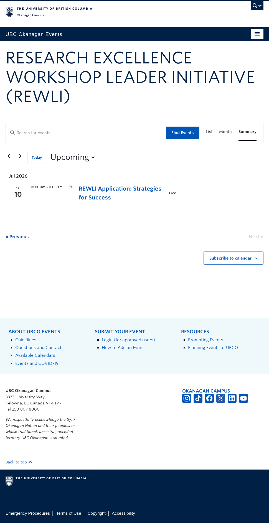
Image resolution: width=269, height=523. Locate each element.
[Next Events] (19, 156)
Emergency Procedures (28, 513)
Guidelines (25, 339)
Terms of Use (68, 513)
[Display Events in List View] (209, 131)
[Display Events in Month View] (225, 131)
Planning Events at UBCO (213, 347)
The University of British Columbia (115, 11)
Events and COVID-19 (37, 363)
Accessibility (123, 513)
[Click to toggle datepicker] (72, 157)
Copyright (96, 513)
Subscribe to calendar (230, 258)
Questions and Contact (38, 347)
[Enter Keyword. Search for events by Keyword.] (86, 133)
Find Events (182, 132)
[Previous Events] (9, 156)
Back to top (19, 462)
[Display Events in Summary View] (247, 131)
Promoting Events (205, 339)
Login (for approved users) (128, 339)
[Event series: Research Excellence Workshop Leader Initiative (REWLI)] (71, 187)
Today (37, 157)
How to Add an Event (123, 347)
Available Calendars (35, 355)
